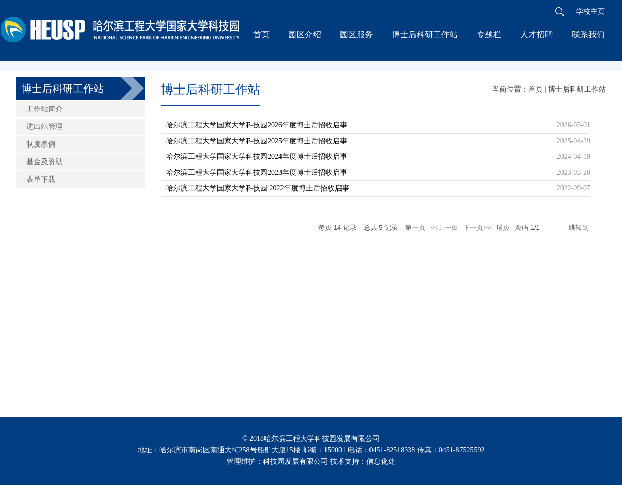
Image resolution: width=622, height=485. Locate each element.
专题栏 (489, 34)
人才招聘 (536, 34)
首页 (261, 34)
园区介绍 (304, 34)
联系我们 (588, 34)
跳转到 (579, 227)
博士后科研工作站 (425, 34)
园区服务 (356, 34)
